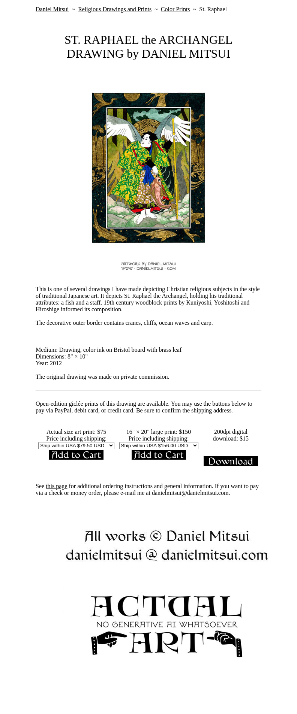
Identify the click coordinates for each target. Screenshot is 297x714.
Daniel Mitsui (52, 9)
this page (56, 486)
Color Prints (175, 9)
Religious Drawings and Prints (115, 9)
